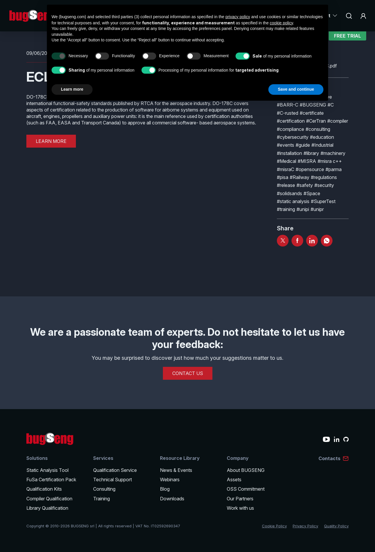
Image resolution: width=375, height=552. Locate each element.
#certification (291, 121)
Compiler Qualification (49, 499)
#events (285, 145)
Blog (165, 489)
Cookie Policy (274, 526)
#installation (289, 153)
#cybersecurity (292, 137)
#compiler (337, 121)
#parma (333, 169)
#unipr (317, 209)
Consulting (104, 489)
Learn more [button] (72, 89)
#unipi (302, 209)
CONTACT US (187, 373)
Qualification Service (115, 470)
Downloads (172, 499)
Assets (234, 479)
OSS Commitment (246, 489)
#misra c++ (330, 161)
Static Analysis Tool (47, 470)
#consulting (318, 129)
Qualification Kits (44, 489)
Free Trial (347, 40)
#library (311, 153)
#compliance (290, 129)
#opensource (310, 169)
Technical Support (112, 479)
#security (324, 185)
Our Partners (240, 499)
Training (101, 499)
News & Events (176, 470)
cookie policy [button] (281, 23)
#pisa (282, 177)
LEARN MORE (51, 141)
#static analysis (293, 201)
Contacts (329, 458)
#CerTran (316, 121)
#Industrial (322, 145)
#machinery (333, 153)
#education (322, 137)
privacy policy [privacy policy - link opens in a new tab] (238, 16)
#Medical (286, 161)
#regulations (324, 177)
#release (286, 185)
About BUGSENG (246, 470)
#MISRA (307, 161)
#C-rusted (287, 113)
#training (286, 209)
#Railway (299, 177)
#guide (303, 145)
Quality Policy (336, 526)
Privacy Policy (305, 526)
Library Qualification (47, 508)
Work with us (240, 508)
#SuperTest (323, 201)
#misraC (285, 169)
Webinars (170, 479)
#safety (304, 185)
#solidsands (289, 193)
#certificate (312, 113)
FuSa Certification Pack (51, 479)
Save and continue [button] (296, 89)
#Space (312, 193)
